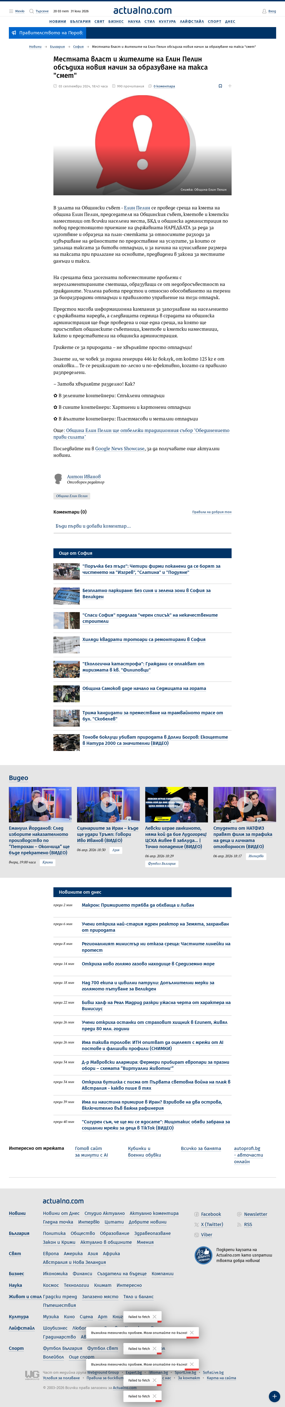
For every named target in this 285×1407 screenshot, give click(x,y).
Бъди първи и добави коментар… (93, 526)
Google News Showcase (120, 449)
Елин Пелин (137, 208)
